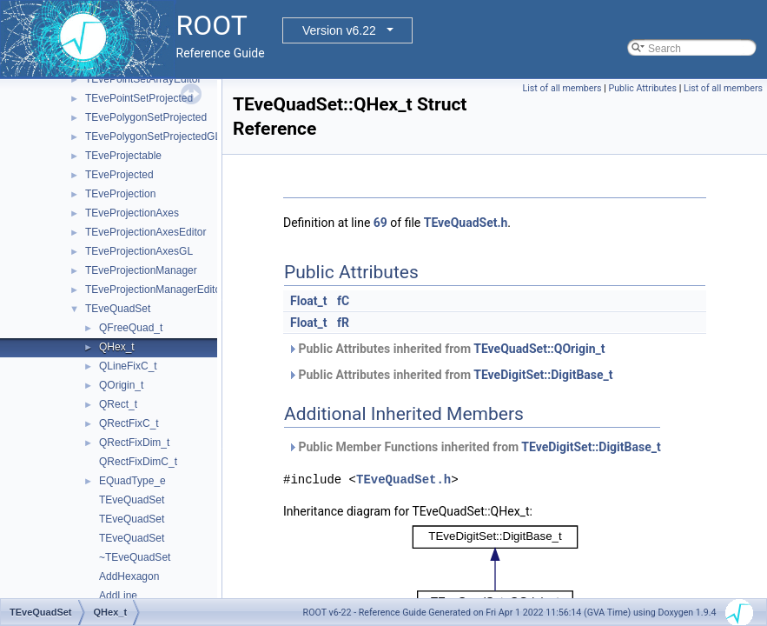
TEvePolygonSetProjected (146, 117)
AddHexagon (129, 576)
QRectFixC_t (129, 423)
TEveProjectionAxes (132, 213)
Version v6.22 (339, 30)
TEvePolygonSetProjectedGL (153, 136)
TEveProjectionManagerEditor (154, 289)
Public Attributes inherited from (446, 349)
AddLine (118, 595)
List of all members (562, 88)
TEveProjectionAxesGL (139, 251)
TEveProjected (119, 175)
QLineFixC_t (128, 366)
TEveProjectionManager (141, 270)
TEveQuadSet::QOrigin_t (539, 349)
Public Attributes (642, 88)
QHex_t (117, 347)
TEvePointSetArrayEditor (143, 79)
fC (343, 301)
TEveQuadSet (117, 309)
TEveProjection (120, 194)
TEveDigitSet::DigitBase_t (542, 375)
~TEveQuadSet (134, 557)
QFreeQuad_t (130, 328)
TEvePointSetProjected (139, 98)
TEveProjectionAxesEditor (145, 232)
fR (343, 323)
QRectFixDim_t (134, 442)
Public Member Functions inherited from (474, 447)
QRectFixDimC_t (138, 462)
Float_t (308, 301)
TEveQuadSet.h (466, 223)
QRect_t (118, 404)
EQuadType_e (132, 481)
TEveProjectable (123, 156)
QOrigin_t (121, 385)
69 (380, 223)
